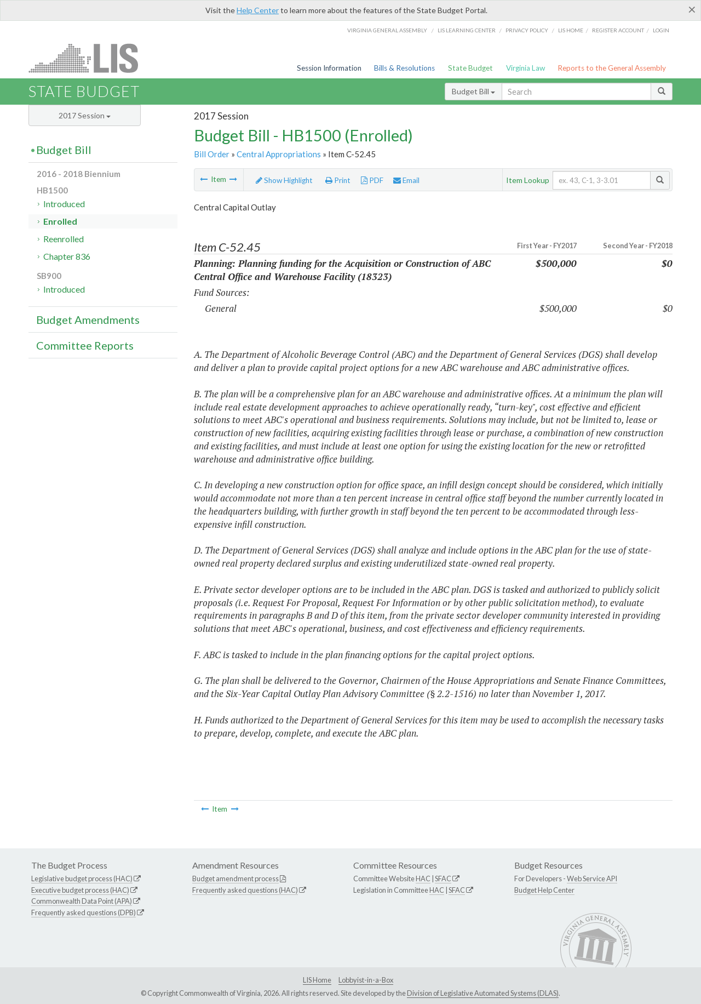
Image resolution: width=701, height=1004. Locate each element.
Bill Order (211, 154)
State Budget (470, 68)
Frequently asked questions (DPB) (83, 912)
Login (661, 30)
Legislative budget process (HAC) (82, 878)
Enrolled (60, 221)
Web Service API (592, 878)
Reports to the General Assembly (612, 68)
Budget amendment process (235, 878)
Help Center (258, 10)
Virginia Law (525, 68)
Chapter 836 (66, 256)
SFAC (443, 878)
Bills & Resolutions (404, 68)
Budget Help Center (544, 890)
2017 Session (85, 115)
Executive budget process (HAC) (80, 890)
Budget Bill (473, 91)
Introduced (64, 203)
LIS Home (317, 980)
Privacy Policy (526, 30)
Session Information (329, 68)
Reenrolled (63, 238)
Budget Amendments (88, 319)
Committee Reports (85, 345)
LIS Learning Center (467, 30)
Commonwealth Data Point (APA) (81, 901)
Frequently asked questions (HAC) (245, 890)
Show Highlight (284, 180)
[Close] (692, 9)
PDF (372, 180)
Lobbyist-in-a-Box (365, 980)
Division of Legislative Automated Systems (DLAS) (483, 993)
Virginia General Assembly (387, 30)
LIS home (570, 30)
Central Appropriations (279, 154)
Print (337, 180)
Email (406, 180)
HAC (423, 878)
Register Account (618, 30)
